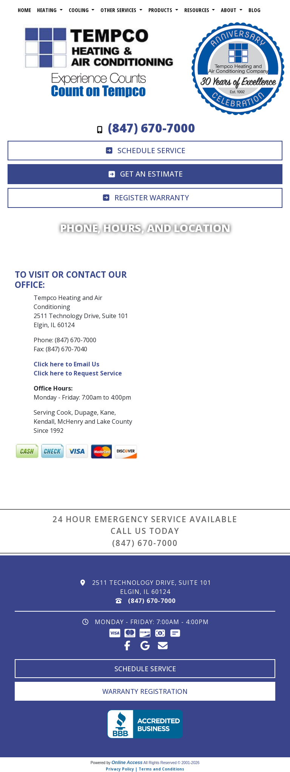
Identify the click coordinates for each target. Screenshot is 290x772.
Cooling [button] (79, 10)
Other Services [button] (119, 10)
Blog (254, 10)
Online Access (126, 762)
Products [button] (161, 10)
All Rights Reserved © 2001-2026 (171, 763)
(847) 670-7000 (145, 543)
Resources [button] (197, 10)
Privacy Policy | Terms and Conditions (145, 769)
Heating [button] (47, 10)
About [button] (229, 10)
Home (24, 10)
